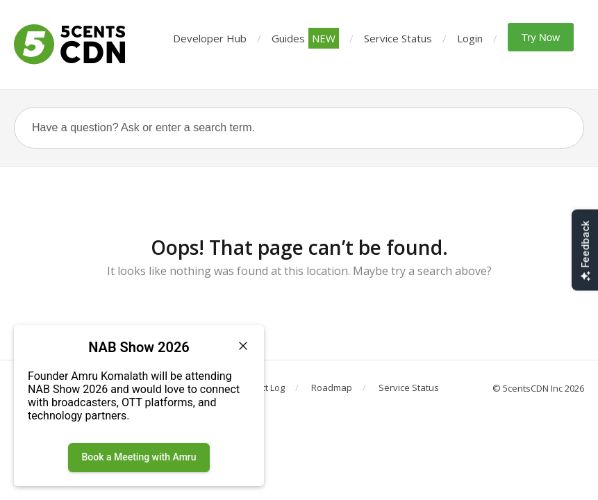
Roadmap (331, 387)
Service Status (398, 38)
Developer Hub (210, 38)
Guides (305, 38)
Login (470, 38)
